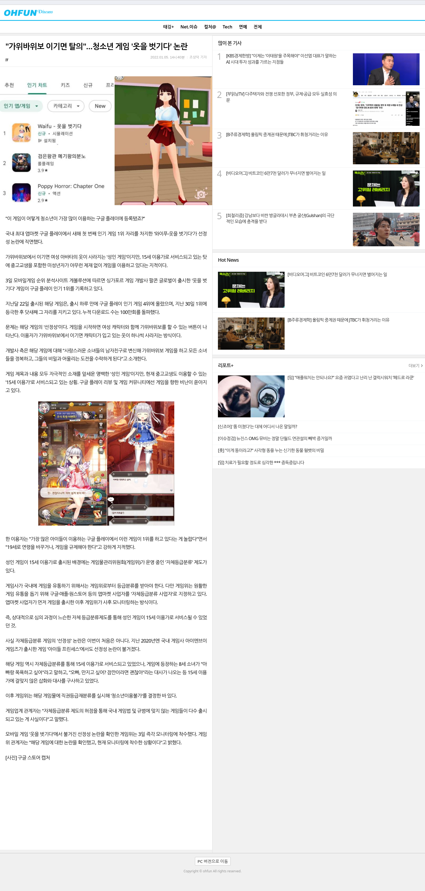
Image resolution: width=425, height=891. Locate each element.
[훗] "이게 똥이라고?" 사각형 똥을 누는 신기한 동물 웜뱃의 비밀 (271, 450)
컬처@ (210, 27)
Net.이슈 (189, 27)
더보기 (413, 365)
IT (6, 59)
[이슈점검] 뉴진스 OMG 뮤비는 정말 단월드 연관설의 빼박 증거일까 (275, 438)
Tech (228, 27)
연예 (243, 27)
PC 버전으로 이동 (213, 861)
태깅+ (168, 27)
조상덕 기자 (198, 57)
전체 (258, 27)
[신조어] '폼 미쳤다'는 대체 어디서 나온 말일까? (257, 427)
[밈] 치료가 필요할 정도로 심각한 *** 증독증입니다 (261, 463)
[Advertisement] (106, 809)
